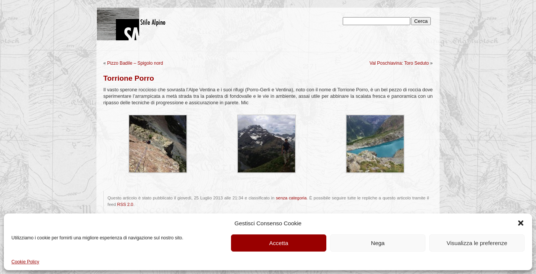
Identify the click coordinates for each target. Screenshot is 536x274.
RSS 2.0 (125, 204)
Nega (378, 243)
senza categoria (291, 198)
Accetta (278, 243)
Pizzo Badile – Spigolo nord (135, 63)
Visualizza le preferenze (477, 243)
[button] (521, 223)
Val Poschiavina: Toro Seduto (399, 63)
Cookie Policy (25, 261)
